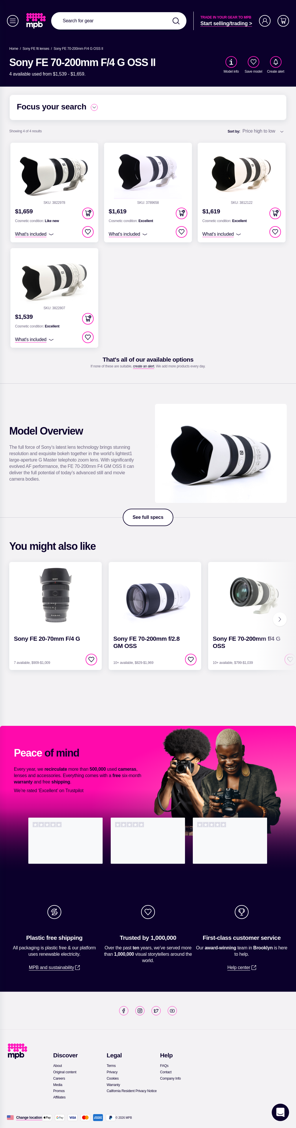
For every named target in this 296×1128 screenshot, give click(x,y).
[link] (36, 21)
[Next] (280, 619)
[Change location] (29, 1117)
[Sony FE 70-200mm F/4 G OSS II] (78, 48)
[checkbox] (253, 62)
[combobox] (118, 21)
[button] (88, 213)
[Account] (265, 21)
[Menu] (12, 21)
